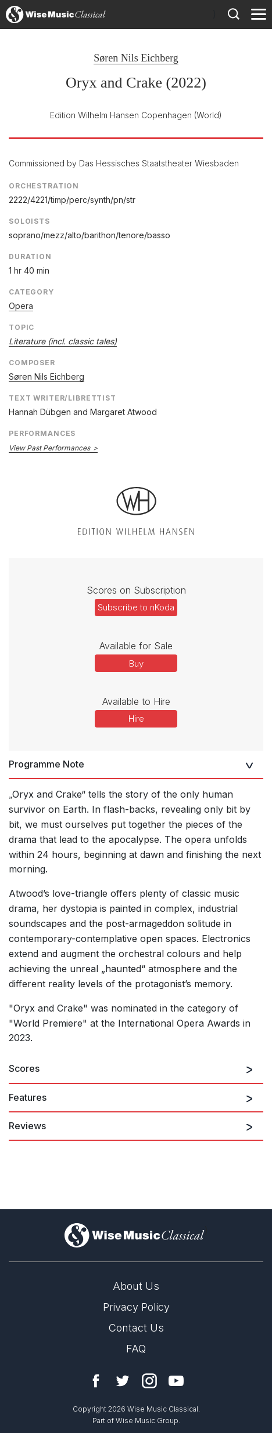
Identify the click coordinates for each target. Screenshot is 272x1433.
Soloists (29, 221)
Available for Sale (136, 646)
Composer (32, 362)
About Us (136, 1286)
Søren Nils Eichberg (136, 58)
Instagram (149, 1380)
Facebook (95, 1380)
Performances (42, 433)
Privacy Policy (136, 1307)
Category (31, 292)
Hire (136, 718)
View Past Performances (49, 447)
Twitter (122, 1380)
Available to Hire (136, 701)
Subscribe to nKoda (136, 607)
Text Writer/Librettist (62, 398)
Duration (30, 256)
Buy (136, 663)
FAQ (136, 1349)
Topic (21, 327)
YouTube (176, 1380)
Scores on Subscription (136, 590)
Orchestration (44, 185)
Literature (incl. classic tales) (63, 341)
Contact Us (136, 1328)
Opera (21, 306)
